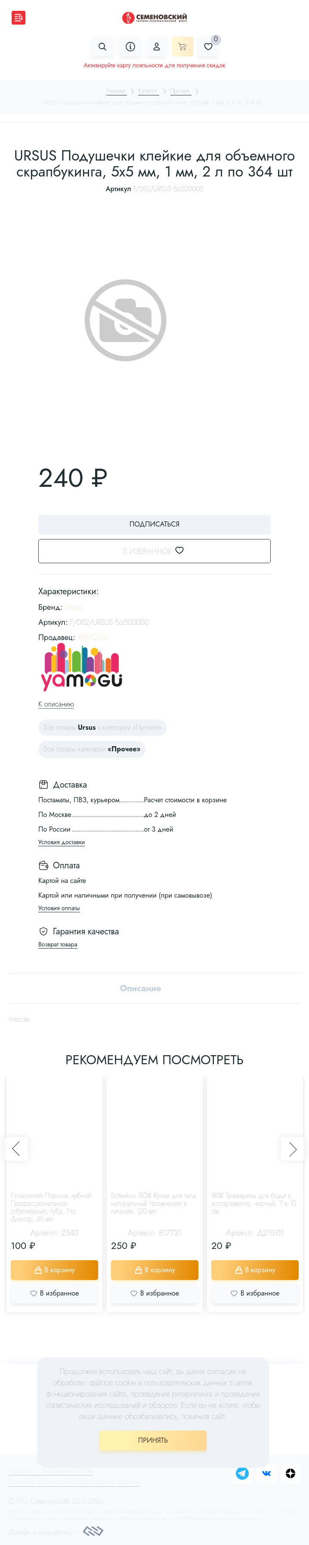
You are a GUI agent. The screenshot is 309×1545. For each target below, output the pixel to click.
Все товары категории (91, 749)
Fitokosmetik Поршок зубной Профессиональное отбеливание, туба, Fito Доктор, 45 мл (51, 1207)
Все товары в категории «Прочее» (102, 728)
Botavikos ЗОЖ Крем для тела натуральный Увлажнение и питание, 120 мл (153, 1204)
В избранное (159, 551)
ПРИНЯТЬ (153, 1440)
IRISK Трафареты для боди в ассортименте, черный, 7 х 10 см (253, 1204)
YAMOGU (92, 637)
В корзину (54, 1270)
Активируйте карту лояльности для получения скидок (155, 65)
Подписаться (154, 524)
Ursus (73, 607)
